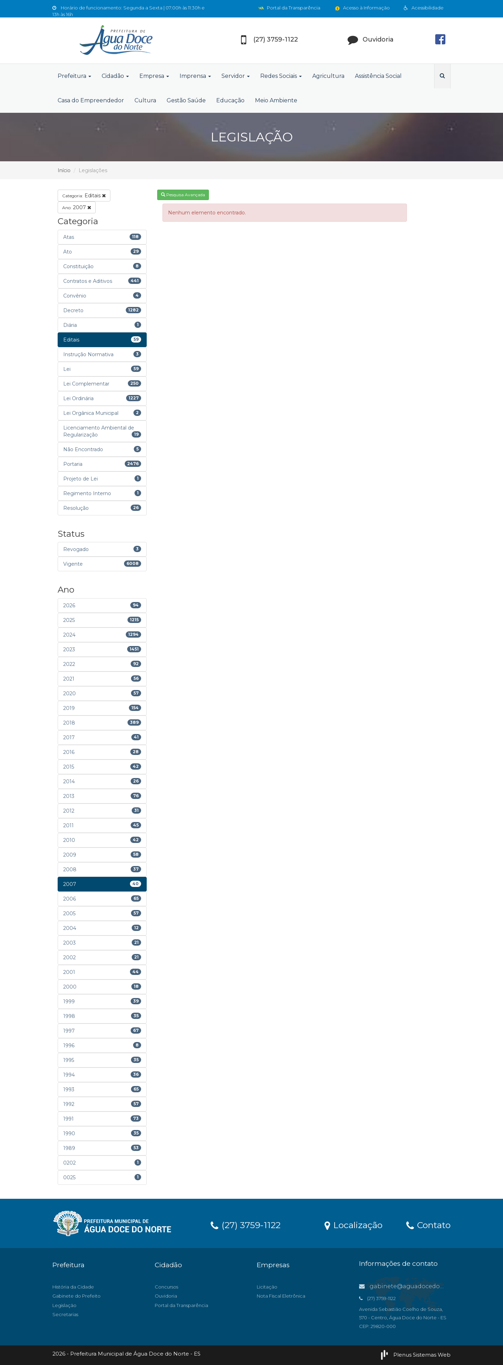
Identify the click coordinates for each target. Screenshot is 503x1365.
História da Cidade (73, 1287)
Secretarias (65, 1314)
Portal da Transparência (289, 7)
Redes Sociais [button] (281, 76)
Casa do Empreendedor (91, 100)
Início (64, 170)
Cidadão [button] (115, 76)
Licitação (267, 1287)
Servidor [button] (235, 76)
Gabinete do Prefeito (76, 1296)
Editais (84, 195)
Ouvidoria (166, 1296)
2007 (76, 207)
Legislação (64, 1305)
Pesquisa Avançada (183, 194)
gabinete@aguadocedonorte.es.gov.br (421, 1286)
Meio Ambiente (276, 100)
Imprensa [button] (195, 76)
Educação (230, 100)
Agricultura (328, 76)
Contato (428, 1225)
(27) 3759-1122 (245, 1225)
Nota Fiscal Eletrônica (281, 1296)
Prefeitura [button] (74, 76)
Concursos (166, 1287)
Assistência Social (378, 76)
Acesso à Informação (362, 7)
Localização (353, 1225)
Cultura (145, 100)
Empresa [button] (154, 76)
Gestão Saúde (186, 100)
